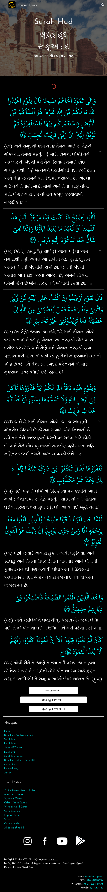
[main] (53, 38)
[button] (4, 5)
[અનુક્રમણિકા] (53, 690)
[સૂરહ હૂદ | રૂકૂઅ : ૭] (53, 709)
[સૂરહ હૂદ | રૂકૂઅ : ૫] (53, 699)
